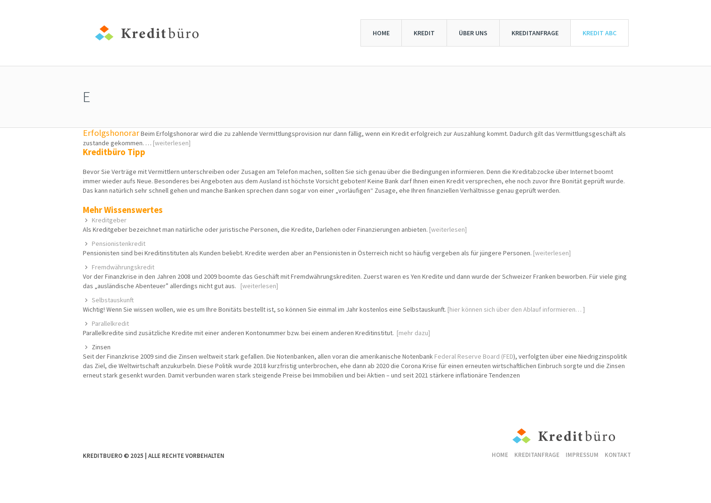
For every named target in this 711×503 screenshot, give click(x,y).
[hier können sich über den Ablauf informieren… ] (516, 309)
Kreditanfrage (536, 455)
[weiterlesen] (172, 143)
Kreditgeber (109, 220)
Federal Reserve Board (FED (473, 356)
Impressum (582, 455)
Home (500, 455)
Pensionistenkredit (118, 243)
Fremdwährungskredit (123, 267)
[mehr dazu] (413, 333)
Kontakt (618, 455)
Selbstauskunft (113, 300)
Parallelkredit (110, 323)
